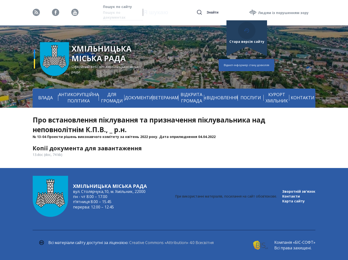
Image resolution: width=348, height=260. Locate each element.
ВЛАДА (45, 97)
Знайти (212, 12)
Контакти (291, 196)
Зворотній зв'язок (298, 191)
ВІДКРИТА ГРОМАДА (191, 98)
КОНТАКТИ (302, 97)
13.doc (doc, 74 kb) (47, 154)
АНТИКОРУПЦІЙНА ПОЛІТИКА (78, 98)
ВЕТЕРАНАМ (165, 97)
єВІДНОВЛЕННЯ (221, 97)
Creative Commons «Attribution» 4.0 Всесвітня (171, 242)
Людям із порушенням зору (283, 12)
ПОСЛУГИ (250, 97)
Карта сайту (293, 201)
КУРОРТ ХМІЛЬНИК (277, 98)
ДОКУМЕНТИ (138, 97)
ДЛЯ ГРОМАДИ (112, 98)
